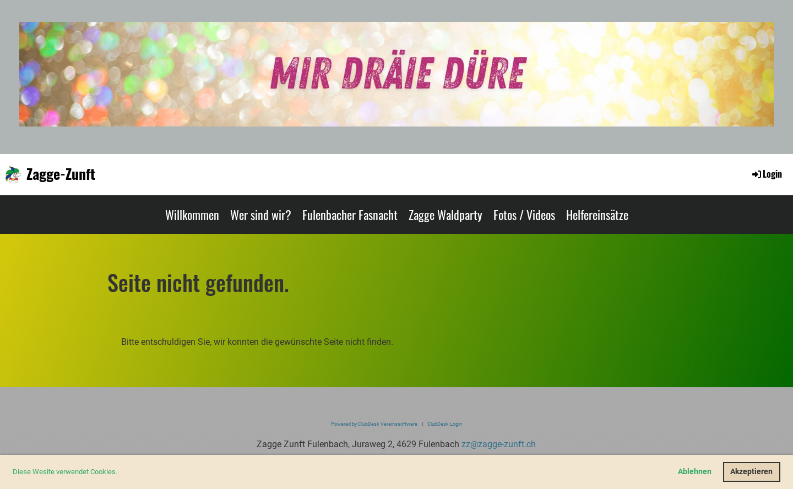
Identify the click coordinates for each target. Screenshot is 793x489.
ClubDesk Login (444, 424)
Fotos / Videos (524, 214)
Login (766, 173)
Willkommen (192, 214)
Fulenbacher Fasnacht (350, 214)
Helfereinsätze (597, 214)
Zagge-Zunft (60, 174)
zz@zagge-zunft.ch (498, 444)
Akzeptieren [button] (751, 471)
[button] (120, 472)
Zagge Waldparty (445, 214)
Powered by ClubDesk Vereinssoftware (374, 424)
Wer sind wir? (260, 214)
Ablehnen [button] (694, 471)
